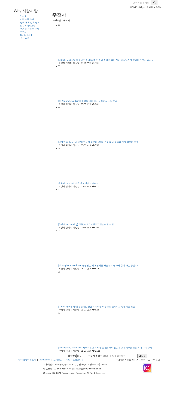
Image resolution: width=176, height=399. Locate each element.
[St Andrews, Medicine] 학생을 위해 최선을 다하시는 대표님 (87, 101)
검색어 (96, 355)
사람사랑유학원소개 (26, 359)
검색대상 (72, 355)
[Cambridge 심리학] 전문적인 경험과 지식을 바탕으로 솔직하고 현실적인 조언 (96, 306)
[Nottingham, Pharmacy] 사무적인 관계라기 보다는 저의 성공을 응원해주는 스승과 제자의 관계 (105, 347)
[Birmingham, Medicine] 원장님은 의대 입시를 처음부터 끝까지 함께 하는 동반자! (98, 265)
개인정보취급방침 (74, 359)
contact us (45, 359)
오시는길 (57, 359)
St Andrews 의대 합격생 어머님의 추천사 (78, 183)
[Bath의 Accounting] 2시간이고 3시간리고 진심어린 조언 (86, 224)
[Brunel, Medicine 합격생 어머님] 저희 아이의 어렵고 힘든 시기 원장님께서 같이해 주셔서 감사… (106, 60)
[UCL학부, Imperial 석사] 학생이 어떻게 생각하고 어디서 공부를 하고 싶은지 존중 (98, 142)
